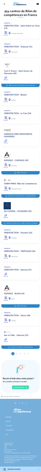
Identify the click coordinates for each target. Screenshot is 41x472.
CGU (5, 446)
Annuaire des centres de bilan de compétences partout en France (19, 457)
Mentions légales (8, 444)
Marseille (30, 459)
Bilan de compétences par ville (11, 460)
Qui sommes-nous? (8, 443)
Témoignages (10, 430)
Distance (8, 421)
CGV (5, 448)
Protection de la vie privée (10, 449)
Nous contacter (8, 451)
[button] (15, 403)
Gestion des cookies (9, 462)
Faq (7, 434)
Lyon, (27, 459)
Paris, (24, 459)
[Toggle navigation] (4, 3)
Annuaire (8, 417)
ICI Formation (33, 456)
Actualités (9, 425)
